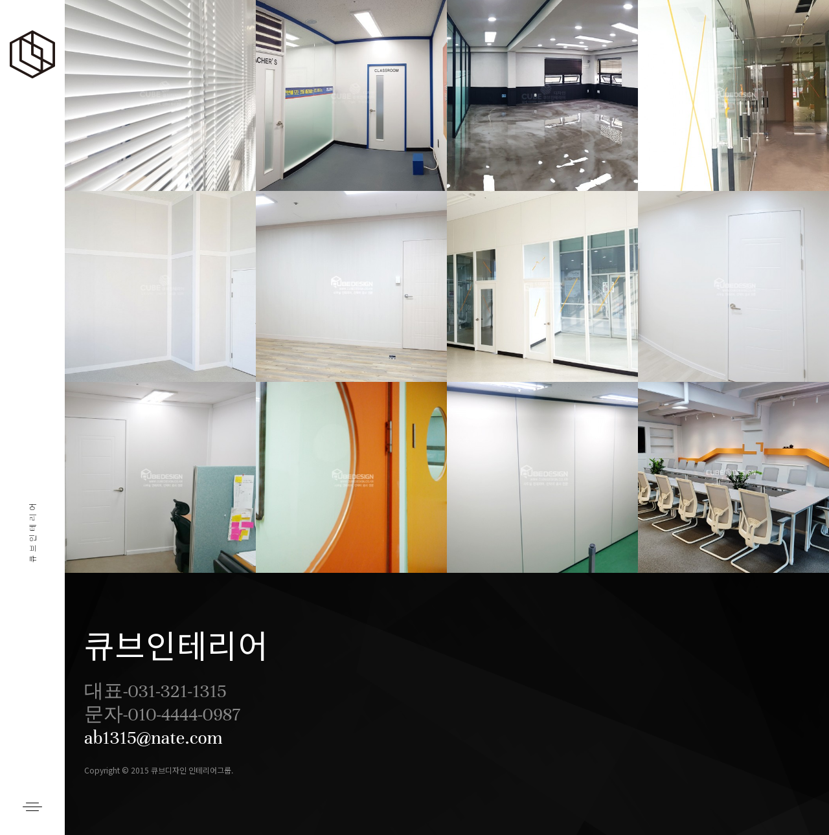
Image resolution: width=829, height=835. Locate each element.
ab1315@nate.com (153, 738)
